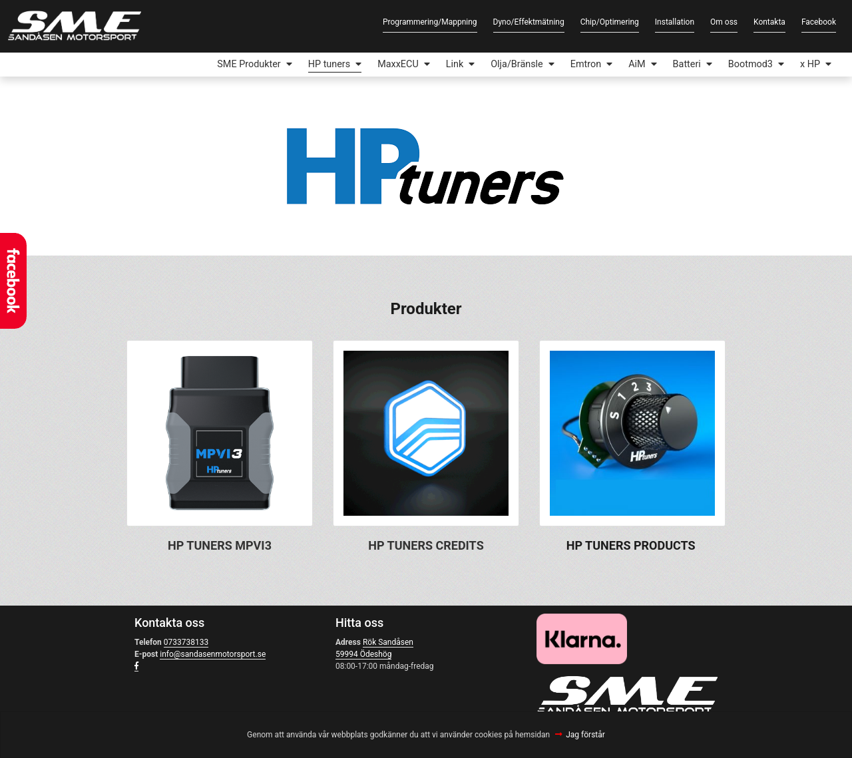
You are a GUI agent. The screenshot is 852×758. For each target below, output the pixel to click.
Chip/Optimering (609, 22)
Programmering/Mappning (430, 22)
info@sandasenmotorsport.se (213, 654)
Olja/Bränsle (517, 64)
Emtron (585, 64)
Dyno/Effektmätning (528, 22)
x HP (810, 64)
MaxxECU (398, 64)
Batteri (687, 64)
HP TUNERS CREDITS (425, 545)
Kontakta (769, 22)
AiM (636, 64)
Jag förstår (585, 734)
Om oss (724, 22)
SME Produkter (248, 64)
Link (455, 64)
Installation (674, 22)
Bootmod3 (750, 64)
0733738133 (186, 642)
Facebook (818, 22)
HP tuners (329, 64)
